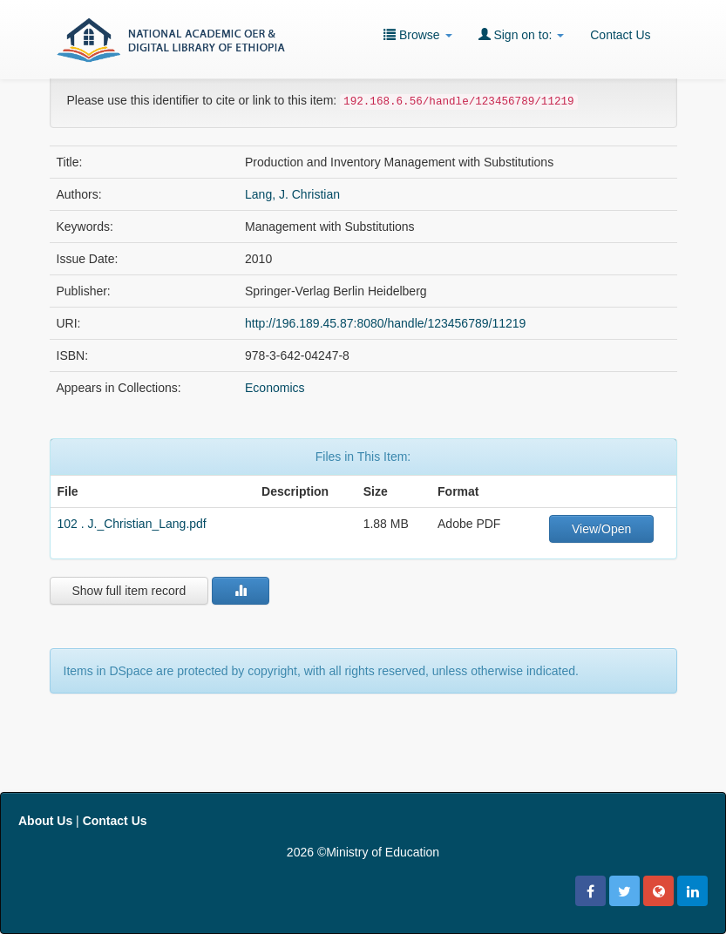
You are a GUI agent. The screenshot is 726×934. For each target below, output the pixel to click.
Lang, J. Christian (292, 194)
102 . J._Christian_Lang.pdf (132, 524)
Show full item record (129, 591)
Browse (417, 34)
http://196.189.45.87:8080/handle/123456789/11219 (385, 323)
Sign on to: (521, 34)
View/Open (601, 529)
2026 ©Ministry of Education (363, 852)
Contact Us (620, 35)
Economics (274, 388)
